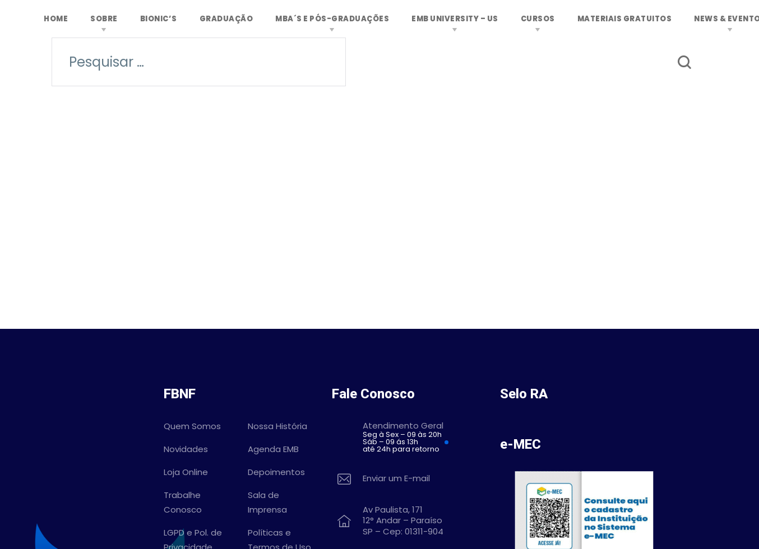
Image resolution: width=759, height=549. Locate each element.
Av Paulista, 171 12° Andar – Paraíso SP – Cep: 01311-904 (403, 520)
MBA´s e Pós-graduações (332, 18)
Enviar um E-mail (396, 479)
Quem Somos (192, 426)
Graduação (226, 18)
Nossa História (277, 426)
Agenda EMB (273, 449)
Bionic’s (158, 18)
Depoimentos (276, 472)
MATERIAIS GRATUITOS (624, 18)
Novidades (186, 449)
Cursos (538, 18)
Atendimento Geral (423, 437)
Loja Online (186, 472)
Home (56, 18)
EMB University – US (454, 18)
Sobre (104, 18)
